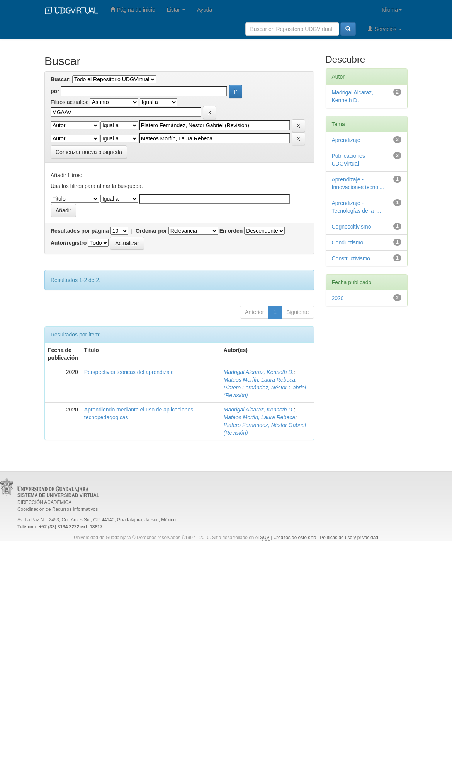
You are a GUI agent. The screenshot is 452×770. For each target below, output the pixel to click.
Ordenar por (151, 231)
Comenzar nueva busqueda (89, 152)
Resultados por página (80, 231)
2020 (338, 298)
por (55, 91)
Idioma (392, 10)
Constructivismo (351, 258)
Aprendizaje (346, 140)
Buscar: (61, 79)
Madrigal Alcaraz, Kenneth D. (259, 372)
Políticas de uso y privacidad (349, 537)
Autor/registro (69, 243)
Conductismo (348, 242)
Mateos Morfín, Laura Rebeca (259, 380)
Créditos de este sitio (294, 537)
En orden (231, 231)
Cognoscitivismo (351, 227)
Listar (176, 10)
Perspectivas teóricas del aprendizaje (129, 372)
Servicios (384, 29)
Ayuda (204, 10)
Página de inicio (132, 9)
